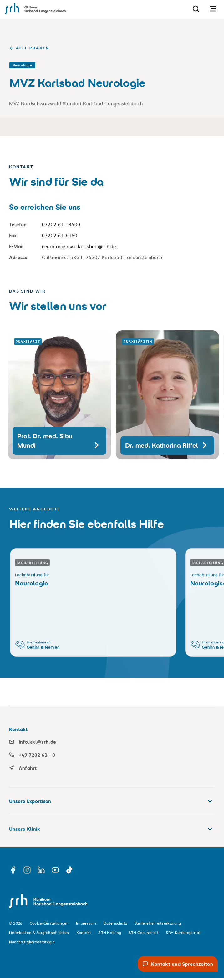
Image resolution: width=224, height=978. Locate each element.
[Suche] (196, 8)
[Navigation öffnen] (213, 8)
